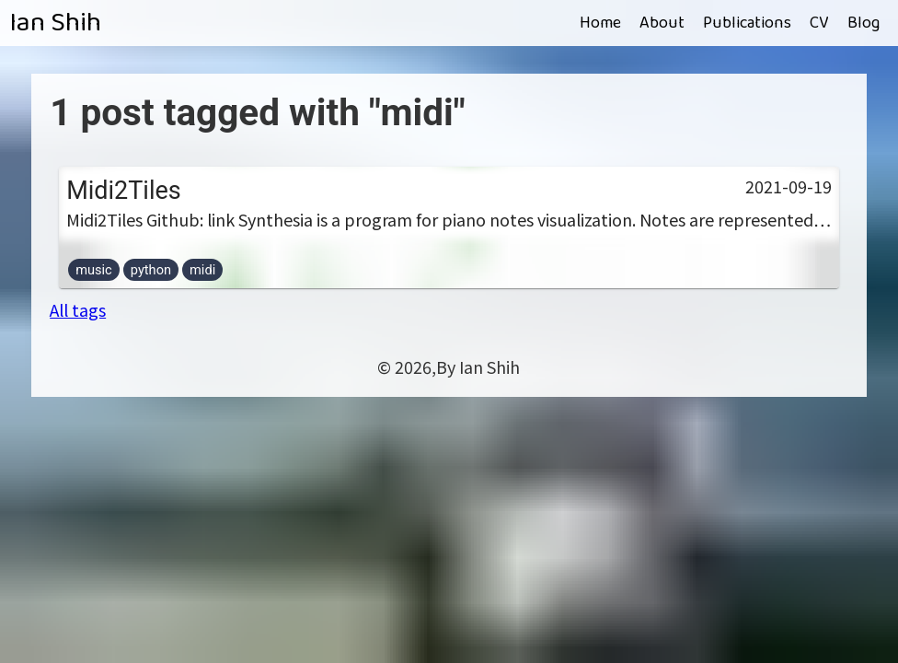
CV (819, 23)
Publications (747, 23)
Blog (863, 23)
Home (600, 23)
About (662, 23)
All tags (78, 309)
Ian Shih (55, 23)
